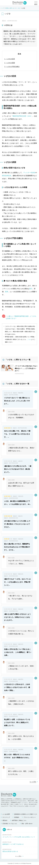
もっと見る (33, 781)
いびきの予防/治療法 (13, 66)
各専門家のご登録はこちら (19, 820)
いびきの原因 (10, 63)
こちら (29, 339)
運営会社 (5, 820)
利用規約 (16, 817)
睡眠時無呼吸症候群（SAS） (22, 116)
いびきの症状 (10, 59)
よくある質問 (6, 814)
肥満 (6, 291)
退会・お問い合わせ (27, 823)
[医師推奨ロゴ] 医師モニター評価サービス (25, 814)
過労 (30, 288)
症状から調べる (9, 8)
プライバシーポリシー (30, 817)
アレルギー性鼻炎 (29, 172)
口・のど (17, 8)
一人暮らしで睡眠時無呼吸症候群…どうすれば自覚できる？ (21, 317)
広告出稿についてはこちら (10, 823)
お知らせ (7, 829)
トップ (2, 8)
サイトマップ (6, 817)
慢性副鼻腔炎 (6, 175)
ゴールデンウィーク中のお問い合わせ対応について (18, 837)
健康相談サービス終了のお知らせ (13, 844)
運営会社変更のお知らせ (10, 851)
